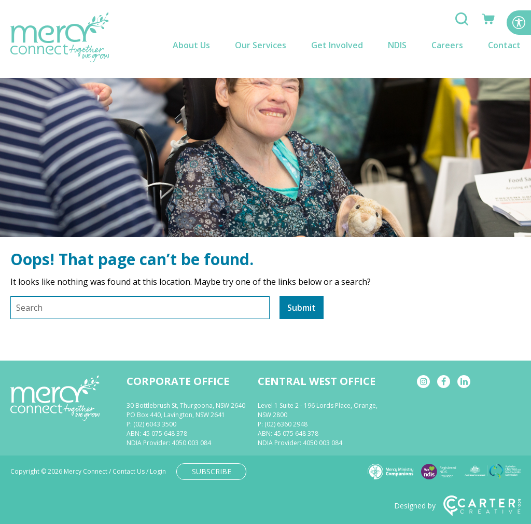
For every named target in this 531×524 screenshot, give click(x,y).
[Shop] (488, 22)
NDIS (397, 45)
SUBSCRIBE (211, 471)
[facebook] (443, 381)
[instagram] (423, 381)
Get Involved (337, 45)
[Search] (461, 22)
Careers (447, 45)
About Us (191, 45)
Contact (504, 45)
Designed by (457, 505)
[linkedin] (463, 381)
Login (158, 471)
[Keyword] (140, 307)
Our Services (260, 45)
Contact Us (129, 471)
